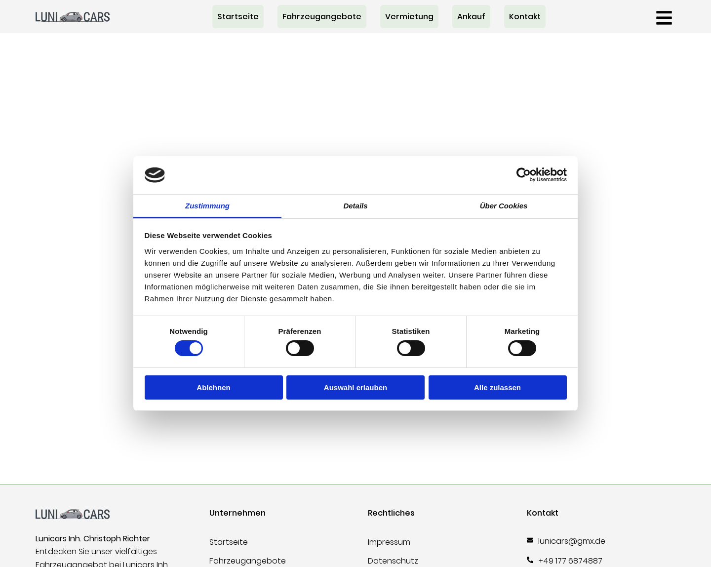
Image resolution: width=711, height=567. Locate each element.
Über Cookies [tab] (504, 206)
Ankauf (471, 16)
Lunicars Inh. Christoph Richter (93, 538)
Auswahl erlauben (355, 387)
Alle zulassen (497, 387)
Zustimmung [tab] (207, 206)
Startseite (238, 16)
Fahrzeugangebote (321, 16)
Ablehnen (213, 387)
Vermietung (409, 16)
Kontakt (525, 16)
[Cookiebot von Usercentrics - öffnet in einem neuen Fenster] (523, 174)
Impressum (389, 542)
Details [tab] (355, 206)
